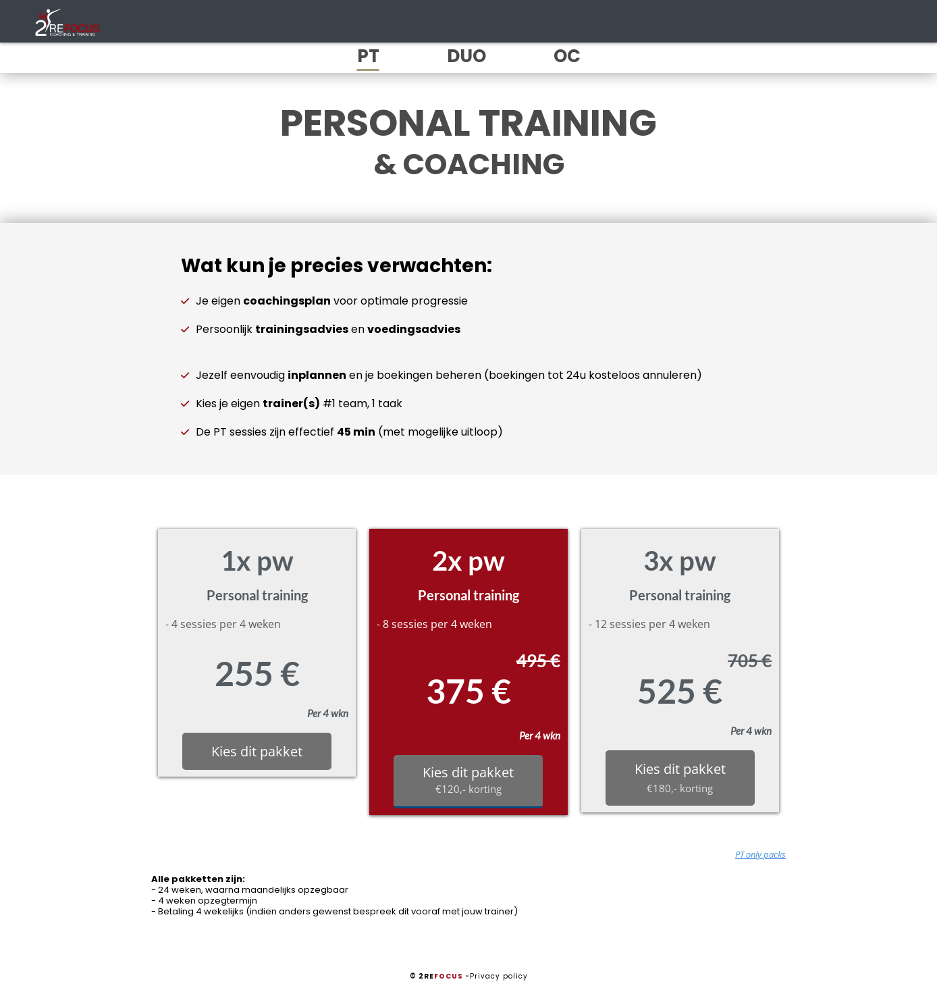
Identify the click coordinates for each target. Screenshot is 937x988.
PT (368, 56)
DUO (466, 56)
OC (567, 56)
